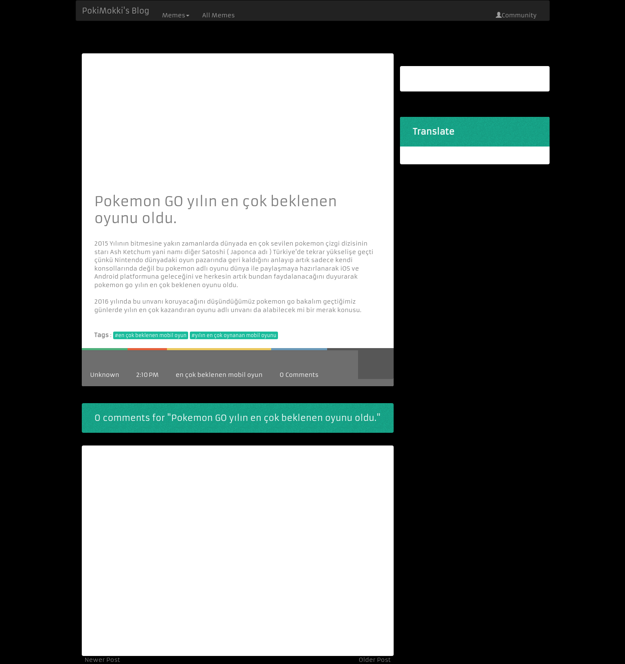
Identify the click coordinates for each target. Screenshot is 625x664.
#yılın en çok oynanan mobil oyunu (234, 335)
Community (516, 15)
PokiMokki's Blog (116, 11)
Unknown (104, 375)
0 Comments (299, 375)
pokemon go (113, 285)
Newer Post (102, 660)
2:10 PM (147, 375)
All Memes (218, 15)
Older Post (374, 660)
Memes (175, 15)
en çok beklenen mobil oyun (218, 375)
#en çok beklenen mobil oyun (150, 335)
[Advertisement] (237, 129)
